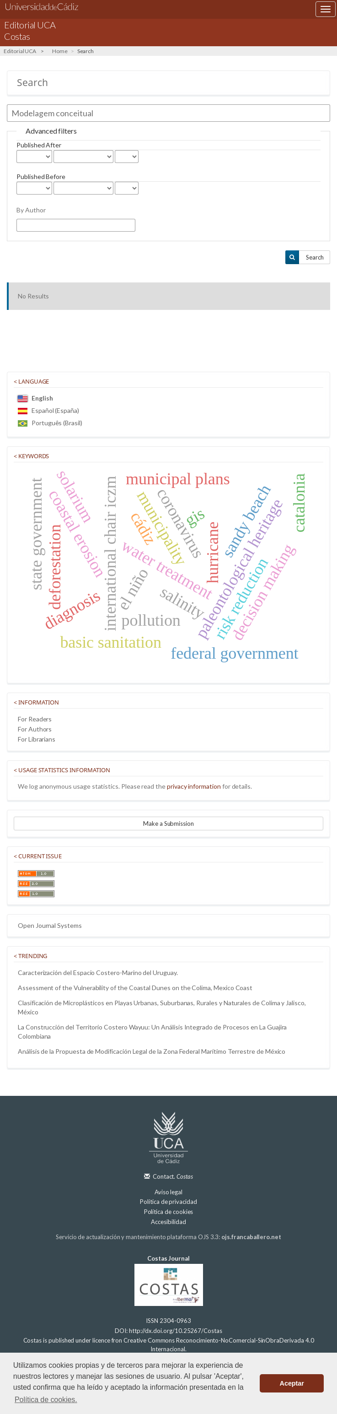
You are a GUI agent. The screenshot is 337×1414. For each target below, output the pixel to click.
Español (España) (48, 410)
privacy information (194, 786)
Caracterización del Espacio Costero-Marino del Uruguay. (98, 972)
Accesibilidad (168, 1221)
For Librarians (36, 739)
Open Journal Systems (50, 925)
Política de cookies (168, 1211)
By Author (30, 210)
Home (60, 51)
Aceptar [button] (292, 1383)
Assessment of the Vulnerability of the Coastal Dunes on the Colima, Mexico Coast (135, 987)
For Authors (35, 729)
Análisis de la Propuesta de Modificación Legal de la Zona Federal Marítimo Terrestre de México (151, 1051)
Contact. (173, 1176)
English (35, 398)
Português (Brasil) (50, 423)
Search (315, 257)
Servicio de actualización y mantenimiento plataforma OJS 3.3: (168, 1237)
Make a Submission (168, 823)
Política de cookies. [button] (46, 1399)
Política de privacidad (168, 1201)
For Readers (35, 719)
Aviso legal (168, 1192)
